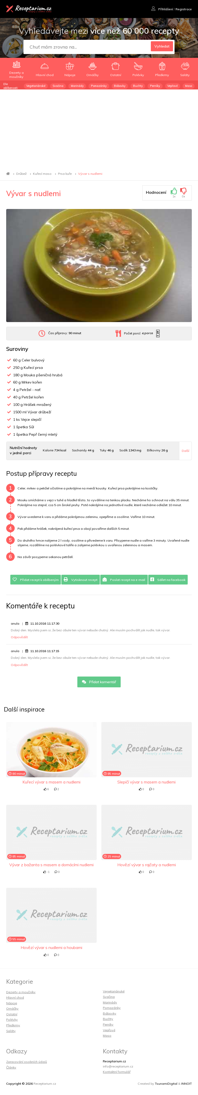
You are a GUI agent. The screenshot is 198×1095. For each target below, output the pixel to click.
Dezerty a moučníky (21, 992)
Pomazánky (99, 86)
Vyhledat (160, 47)
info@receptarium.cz (118, 1066)
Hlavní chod (15, 997)
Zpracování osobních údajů (26, 1062)
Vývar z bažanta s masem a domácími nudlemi (51, 864)
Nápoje (11, 1003)
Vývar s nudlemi (90, 174)
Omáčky (12, 1008)
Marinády (77, 86)
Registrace (184, 9)
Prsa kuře (65, 174)
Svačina (58, 86)
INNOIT (186, 1083)
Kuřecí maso (42, 174)
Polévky (12, 1019)
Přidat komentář (99, 682)
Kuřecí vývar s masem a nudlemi (51, 781)
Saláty (11, 1031)
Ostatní (11, 1014)
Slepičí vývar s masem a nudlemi (146, 781)
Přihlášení (162, 9)
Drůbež (21, 174)
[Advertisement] (99, 128)
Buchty (138, 86)
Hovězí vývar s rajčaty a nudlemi (146, 864)
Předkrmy (13, 1025)
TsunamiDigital (166, 1083)
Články (11, 1067)
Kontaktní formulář (116, 1072)
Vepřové (172, 86)
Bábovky (120, 86)
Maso (188, 86)
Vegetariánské (35, 86)
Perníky (155, 86)
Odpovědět (19, 637)
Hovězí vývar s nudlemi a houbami (51, 947)
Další (185, 451)
